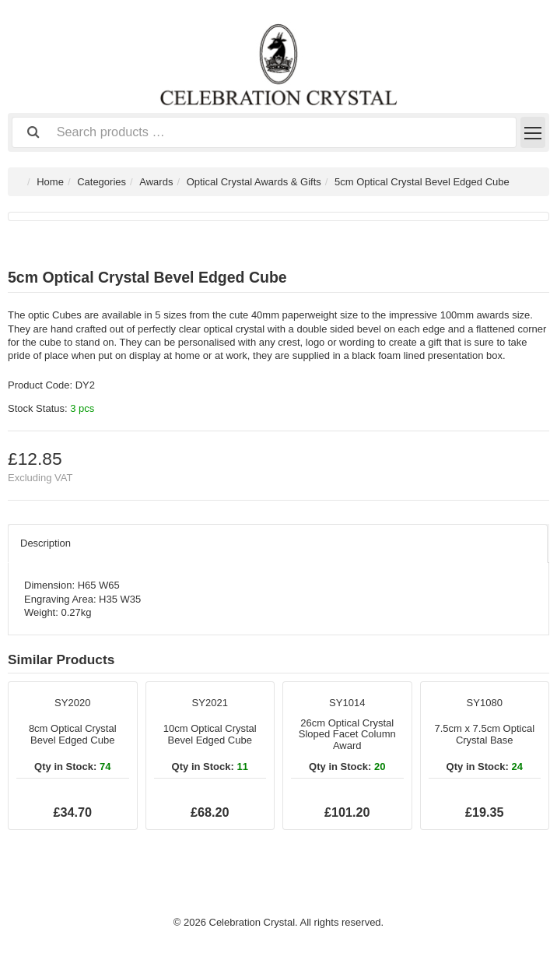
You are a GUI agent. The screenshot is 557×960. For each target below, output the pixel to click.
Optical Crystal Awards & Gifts (254, 182)
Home (50, 182)
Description (45, 543)
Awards (156, 182)
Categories (101, 182)
